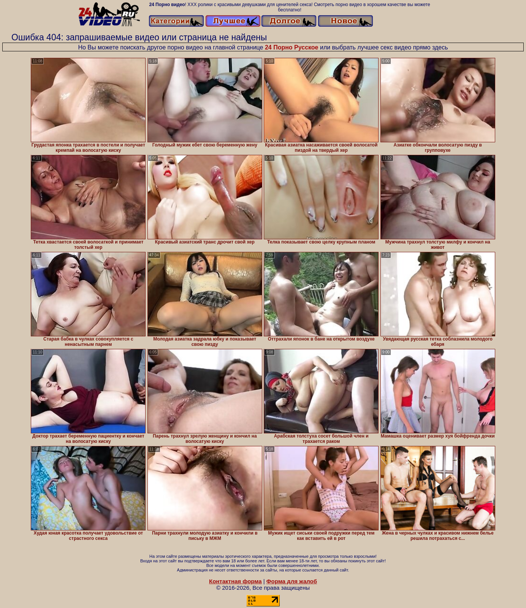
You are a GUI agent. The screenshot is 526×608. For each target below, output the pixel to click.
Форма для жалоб (291, 581)
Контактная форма (235, 581)
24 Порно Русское (291, 47)
